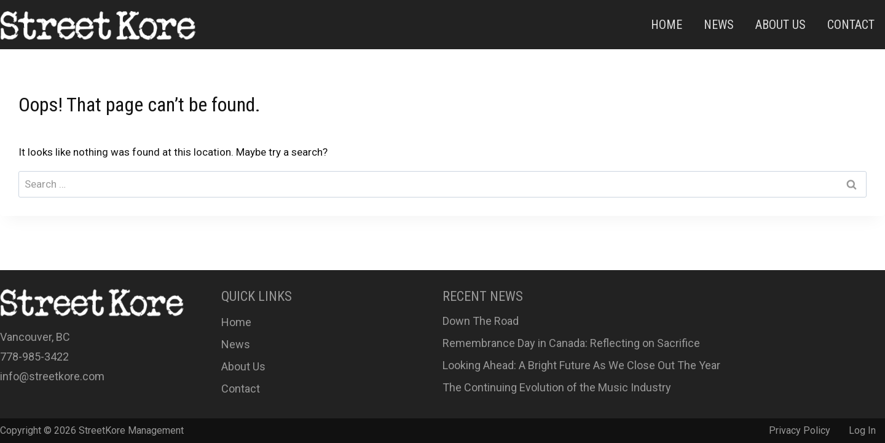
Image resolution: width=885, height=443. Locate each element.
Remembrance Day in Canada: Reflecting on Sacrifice (571, 343)
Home (666, 24)
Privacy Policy (799, 430)
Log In (862, 430)
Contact (851, 24)
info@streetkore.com (52, 376)
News (719, 24)
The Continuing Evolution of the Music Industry (556, 387)
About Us (780, 24)
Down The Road (480, 320)
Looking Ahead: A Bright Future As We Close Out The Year (581, 365)
